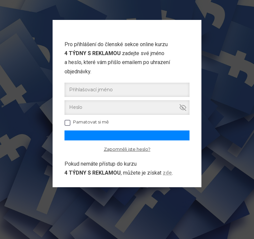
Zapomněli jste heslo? (127, 149)
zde (167, 173)
